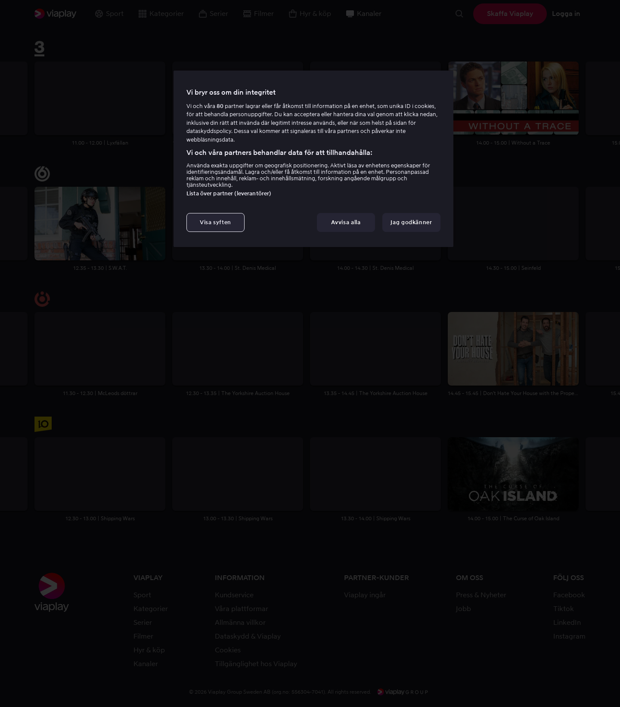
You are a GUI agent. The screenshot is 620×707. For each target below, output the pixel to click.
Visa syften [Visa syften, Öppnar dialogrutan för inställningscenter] (215, 222)
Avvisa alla (345, 222)
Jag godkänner (411, 222)
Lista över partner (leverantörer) (228, 193)
